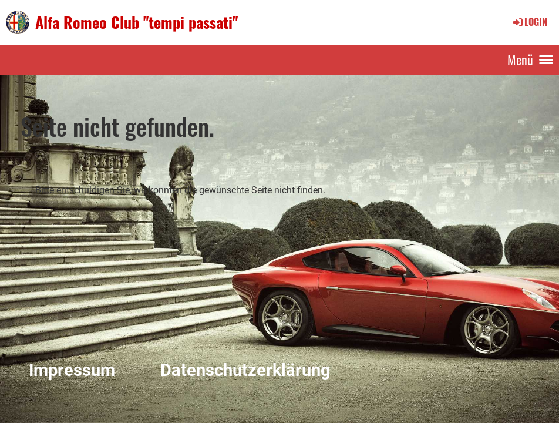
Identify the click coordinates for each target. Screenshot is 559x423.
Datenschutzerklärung (245, 370)
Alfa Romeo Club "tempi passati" (136, 22)
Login (529, 22)
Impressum (72, 370)
